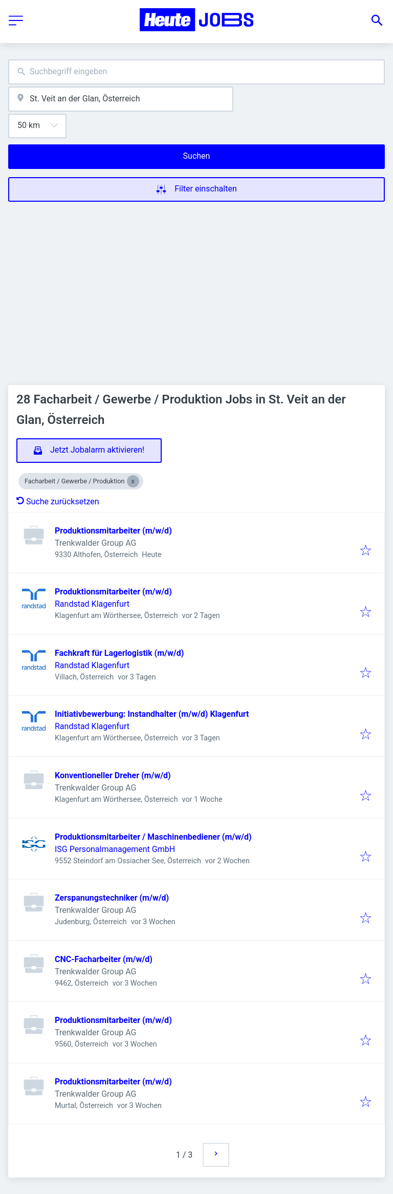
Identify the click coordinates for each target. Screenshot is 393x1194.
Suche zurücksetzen (57, 501)
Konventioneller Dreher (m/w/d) (113, 775)
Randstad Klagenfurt (92, 604)
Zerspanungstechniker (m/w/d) (112, 898)
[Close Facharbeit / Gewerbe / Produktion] (133, 481)
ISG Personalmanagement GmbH (115, 849)
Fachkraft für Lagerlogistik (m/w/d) (119, 653)
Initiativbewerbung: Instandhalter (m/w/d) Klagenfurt (152, 714)
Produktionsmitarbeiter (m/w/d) (113, 531)
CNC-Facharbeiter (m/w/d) (103, 959)
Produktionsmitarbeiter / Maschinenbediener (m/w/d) (153, 837)
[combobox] (196, 71)
